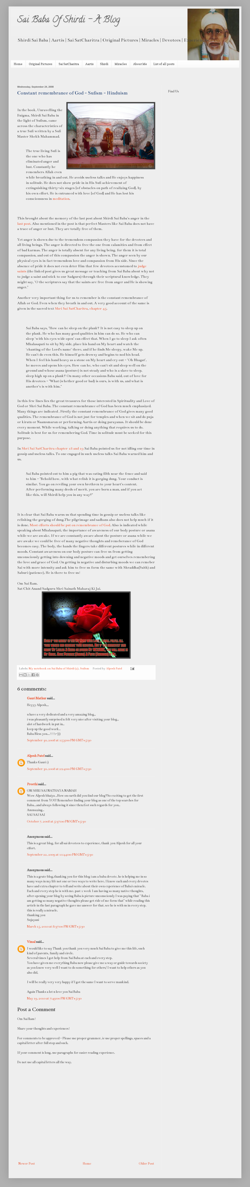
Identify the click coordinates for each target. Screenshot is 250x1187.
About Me (140, 64)
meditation (61, 199)
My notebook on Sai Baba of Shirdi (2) (53, 668)
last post (23, 224)
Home (18, 64)
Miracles (121, 64)
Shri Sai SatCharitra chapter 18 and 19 (52, 448)
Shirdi (104, 64)
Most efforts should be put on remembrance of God (70, 525)
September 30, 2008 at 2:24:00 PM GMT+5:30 (59, 769)
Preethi (32, 784)
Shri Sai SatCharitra (71, 308)
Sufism (84, 668)
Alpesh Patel (35, 756)
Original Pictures (40, 64)
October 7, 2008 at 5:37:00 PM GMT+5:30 (56, 821)
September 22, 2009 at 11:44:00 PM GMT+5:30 (60, 855)
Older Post (146, 1163)
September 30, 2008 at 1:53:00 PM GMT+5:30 (59, 740)
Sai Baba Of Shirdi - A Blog (68, 20)
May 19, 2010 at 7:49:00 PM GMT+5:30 (54, 998)
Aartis (89, 64)
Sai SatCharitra (69, 64)
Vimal (31, 942)
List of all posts (163, 64)
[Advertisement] (67, 76)
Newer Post (26, 1163)
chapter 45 (97, 308)
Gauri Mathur (36, 698)
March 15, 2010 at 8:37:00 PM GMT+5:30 (55, 926)
